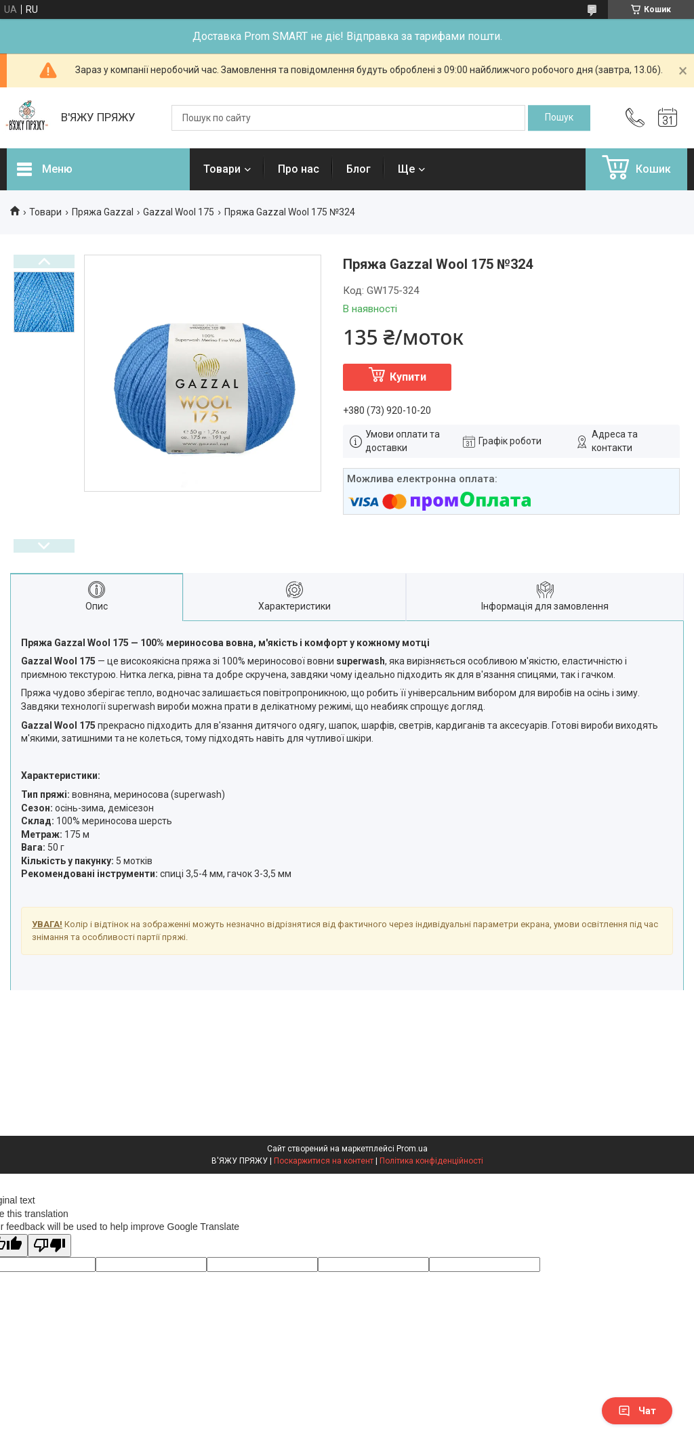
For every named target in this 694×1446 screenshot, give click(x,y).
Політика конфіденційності (431, 1161)
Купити (408, 376)
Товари (222, 169)
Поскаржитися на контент (323, 1161)
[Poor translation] (49, 1246)
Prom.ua (412, 1148)
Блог (358, 169)
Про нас (298, 169)
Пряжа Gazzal (103, 212)
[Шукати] (559, 118)
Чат (637, 1411)
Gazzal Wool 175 (178, 212)
